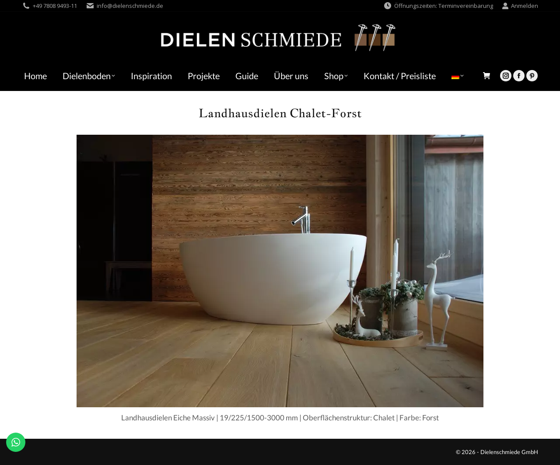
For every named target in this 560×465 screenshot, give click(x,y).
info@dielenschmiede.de (130, 6)
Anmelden (520, 6)
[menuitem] (458, 76)
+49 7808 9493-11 (55, 6)
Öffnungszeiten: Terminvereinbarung (438, 6)
